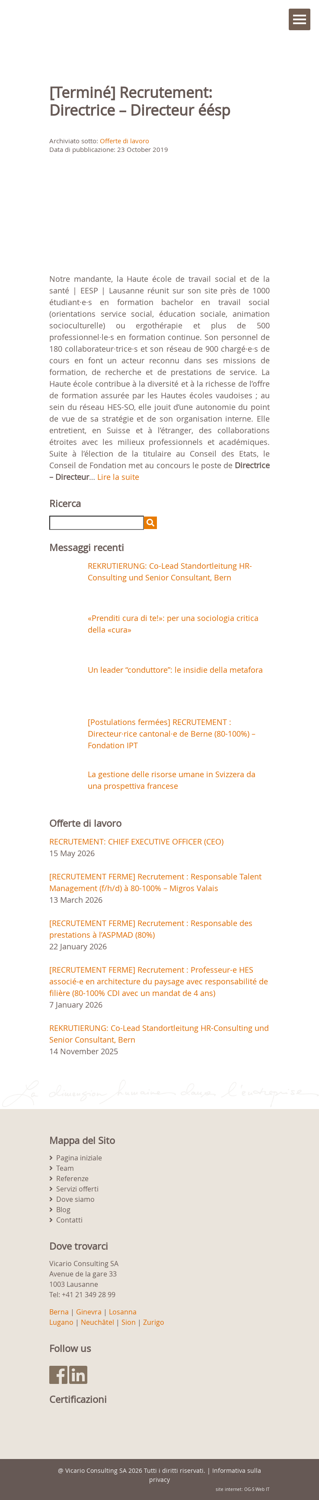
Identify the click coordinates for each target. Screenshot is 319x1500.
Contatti (69, 1220)
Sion (128, 1322)
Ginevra (89, 1312)
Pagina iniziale (79, 1158)
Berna (59, 1312)
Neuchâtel (97, 1322)
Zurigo (153, 1322)
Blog (63, 1209)
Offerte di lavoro (124, 140)
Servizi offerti (77, 1189)
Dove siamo (75, 1199)
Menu (299, 19)
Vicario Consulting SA (96, 1470)
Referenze (72, 1178)
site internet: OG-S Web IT (243, 1489)
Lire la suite (118, 477)
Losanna (123, 1312)
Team (65, 1168)
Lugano (61, 1322)
